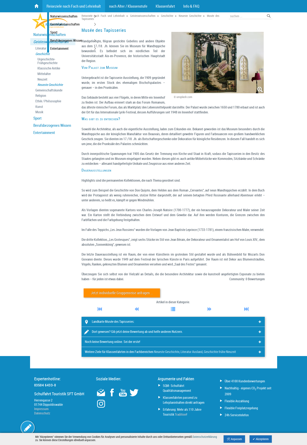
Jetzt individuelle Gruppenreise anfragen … (122, 293)
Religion (40, 95)
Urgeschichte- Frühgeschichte (47, 61)
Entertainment (44, 132)
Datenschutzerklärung (205, 437)
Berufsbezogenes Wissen (52, 125)
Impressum (41, 409)
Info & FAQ (191, 6)
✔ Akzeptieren (261, 439)
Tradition (180, 414)
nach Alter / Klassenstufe (128, 6)
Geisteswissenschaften (50, 41)
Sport (37, 118)
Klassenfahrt (165, 6)
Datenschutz (42, 413)
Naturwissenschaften (49, 34)
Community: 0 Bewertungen (247, 279)
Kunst (39, 107)
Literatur (40, 48)
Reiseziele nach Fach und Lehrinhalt (103, 16)
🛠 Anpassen (234, 439)
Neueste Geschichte (50, 85)
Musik (39, 112)
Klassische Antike (48, 68)
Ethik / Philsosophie (48, 101)
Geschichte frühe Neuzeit (220, 351)
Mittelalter (44, 74)
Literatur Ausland (192, 351)
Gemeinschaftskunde (48, 90)
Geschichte (42, 54)
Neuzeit (42, 79)
